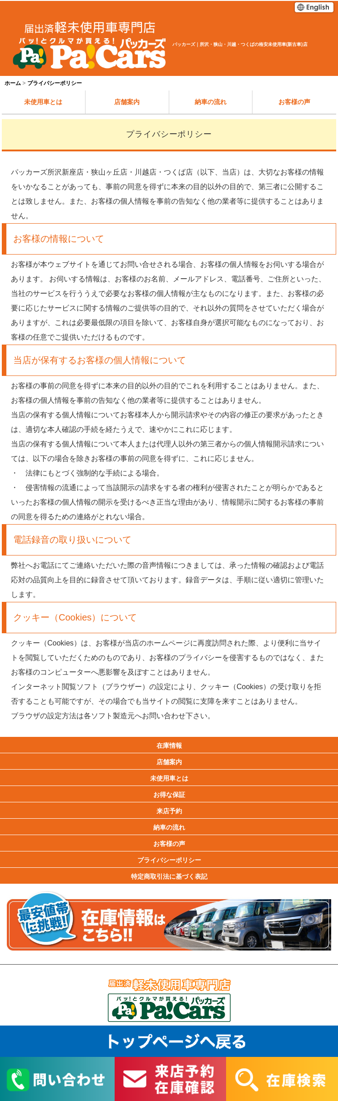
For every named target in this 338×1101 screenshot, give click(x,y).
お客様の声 (294, 101)
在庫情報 (169, 745)
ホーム (13, 83)
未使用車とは (43, 101)
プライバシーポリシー (169, 860)
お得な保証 (169, 794)
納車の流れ (211, 101)
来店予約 (169, 811)
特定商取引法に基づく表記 (169, 876)
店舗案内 (127, 101)
